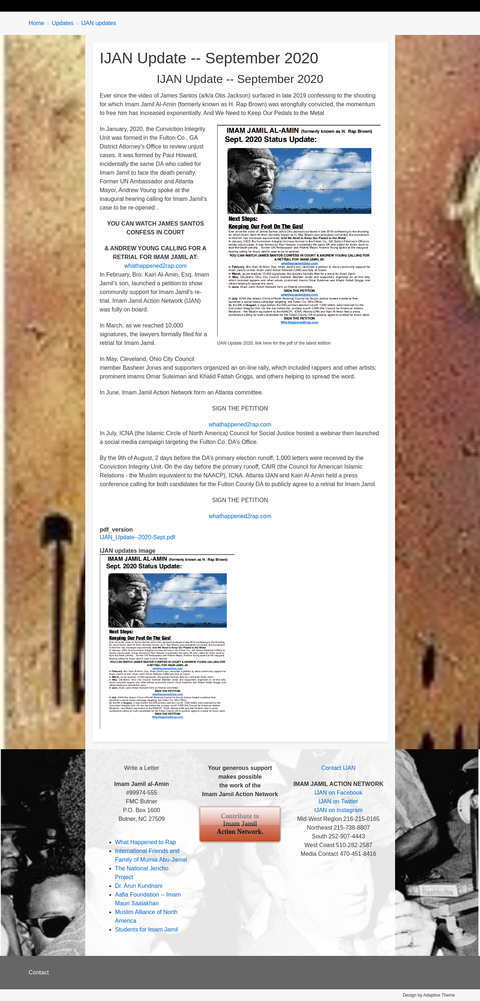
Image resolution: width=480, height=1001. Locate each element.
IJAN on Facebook (339, 793)
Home (44, 6)
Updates (118, 6)
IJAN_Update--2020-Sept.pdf (137, 537)
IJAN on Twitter (338, 801)
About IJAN (235, 6)
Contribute (277, 6)
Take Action (158, 6)
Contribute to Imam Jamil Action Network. (240, 824)
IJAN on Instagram (338, 810)
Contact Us (319, 6)
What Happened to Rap (145, 842)
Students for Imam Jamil (146, 929)
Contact (39, 972)
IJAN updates (98, 23)
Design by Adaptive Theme (429, 995)
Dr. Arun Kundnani (139, 886)
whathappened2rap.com (155, 266)
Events (197, 6)
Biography (79, 6)
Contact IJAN (338, 768)
